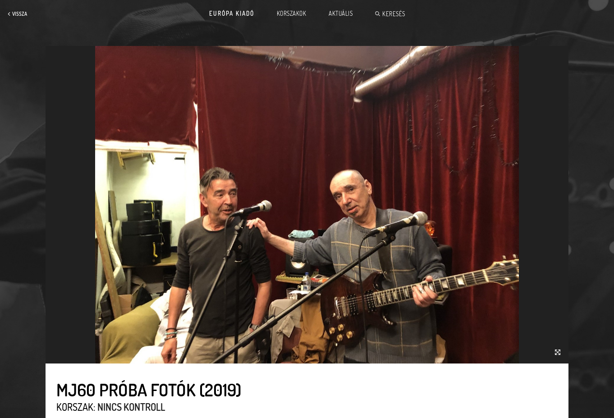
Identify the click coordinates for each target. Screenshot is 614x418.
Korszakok (292, 13)
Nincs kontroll (131, 406)
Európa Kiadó (231, 13)
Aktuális (341, 13)
